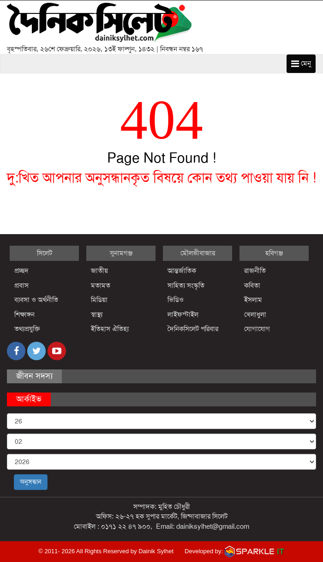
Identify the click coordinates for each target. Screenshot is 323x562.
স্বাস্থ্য (96, 314)
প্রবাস (21, 285)
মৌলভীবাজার (197, 253)
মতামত (100, 285)
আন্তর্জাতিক (181, 270)
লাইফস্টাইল (182, 314)
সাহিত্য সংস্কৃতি (185, 285)
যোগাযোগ (257, 329)
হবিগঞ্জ (274, 253)
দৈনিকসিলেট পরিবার (192, 329)
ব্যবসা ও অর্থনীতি (36, 300)
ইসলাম (253, 300)
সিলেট (44, 253)
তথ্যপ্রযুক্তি (27, 329)
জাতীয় (99, 270)
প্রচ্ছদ (21, 270)
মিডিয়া (99, 300)
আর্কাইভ (29, 399)
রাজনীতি (255, 270)
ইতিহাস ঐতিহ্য (110, 329)
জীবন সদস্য (34, 376)
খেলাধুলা (255, 314)
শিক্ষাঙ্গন (24, 314)
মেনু (301, 63)
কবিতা (252, 285)
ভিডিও (175, 300)
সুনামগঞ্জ (121, 253)
